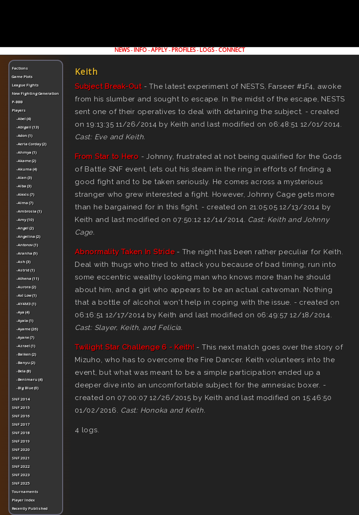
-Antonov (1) (27, 244)
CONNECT (231, 50)
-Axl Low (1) (26, 295)
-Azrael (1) (25, 345)
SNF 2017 (21, 424)
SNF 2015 (21, 407)
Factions (20, 68)
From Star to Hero (107, 156)
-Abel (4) (23, 118)
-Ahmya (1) (26, 152)
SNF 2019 (21, 440)
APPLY (159, 50)
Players (19, 110)
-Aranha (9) (26, 253)
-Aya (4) (22, 312)
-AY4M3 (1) (26, 303)
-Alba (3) (23, 185)
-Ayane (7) (25, 337)
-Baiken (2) (26, 354)
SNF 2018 (21, 432)
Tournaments (25, 491)
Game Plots (22, 76)
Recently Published (30, 508)
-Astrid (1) (25, 269)
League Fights (25, 84)
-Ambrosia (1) (29, 211)
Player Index (23, 499)
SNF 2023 (21, 474)
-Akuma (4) (26, 169)
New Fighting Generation (35, 93)
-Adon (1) (24, 135)
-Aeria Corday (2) (31, 143)
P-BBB (17, 101)
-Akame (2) (26, 160)
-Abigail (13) (27, 126)
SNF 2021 (21, 457)
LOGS (207, 50)
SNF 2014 (21, 398)
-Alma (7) (24, 202)
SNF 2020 (21, 449)
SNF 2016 (21, 415)
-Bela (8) (23, 370)
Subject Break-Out (108, 86)
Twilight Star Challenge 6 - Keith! (134, 347)
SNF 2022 (21, 466)
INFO (140, 50)
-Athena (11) (27, 278)
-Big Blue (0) (27, 387)
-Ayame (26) (27, 328)
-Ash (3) (23, 261)
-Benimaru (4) (29, 379)
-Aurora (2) (26, 286)
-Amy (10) (25, 219)
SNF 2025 (21, 483)
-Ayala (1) (24, 320)
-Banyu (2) (25, 362)
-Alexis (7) (25, 194)
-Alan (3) (24, 177)
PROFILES (183, 50)
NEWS (122, 50)
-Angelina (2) (28, 236)
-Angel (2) (25, 227)
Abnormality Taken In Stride (124, 252)
